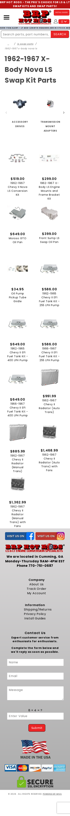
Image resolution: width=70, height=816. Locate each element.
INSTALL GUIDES (61, 12)
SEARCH (60, 34)
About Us (36, 584)
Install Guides (35, 618)
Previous (6, 112)
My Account (36, 593)
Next (63, 112)
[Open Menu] (6, 17)
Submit (37, 728)
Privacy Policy (35, 614)
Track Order (36, 589)
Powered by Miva (52, 794)
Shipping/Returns (38, 609)
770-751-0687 (41, 565)
